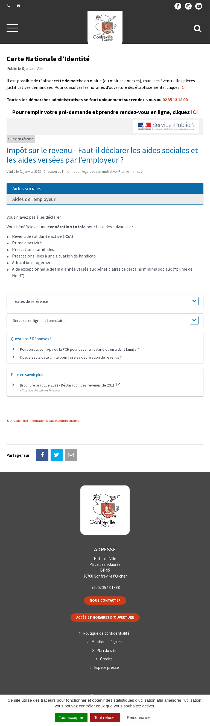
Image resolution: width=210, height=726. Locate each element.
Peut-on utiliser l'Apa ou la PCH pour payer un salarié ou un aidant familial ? (80, 349)
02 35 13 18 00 (175, 99)
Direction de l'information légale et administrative (44, 420)
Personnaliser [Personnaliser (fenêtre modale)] (139, 717)
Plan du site (106, 650)
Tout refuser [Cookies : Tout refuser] (105, 717)
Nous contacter (105, 600)
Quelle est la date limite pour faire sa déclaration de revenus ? (71, 357)
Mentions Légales (106, 641)
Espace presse (106, 667)
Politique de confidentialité (106, 633)
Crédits (106, 658)
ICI (183, 87)
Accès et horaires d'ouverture (105, 617)
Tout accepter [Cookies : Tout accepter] (71, 717)
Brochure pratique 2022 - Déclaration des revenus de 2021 (70, 385)
